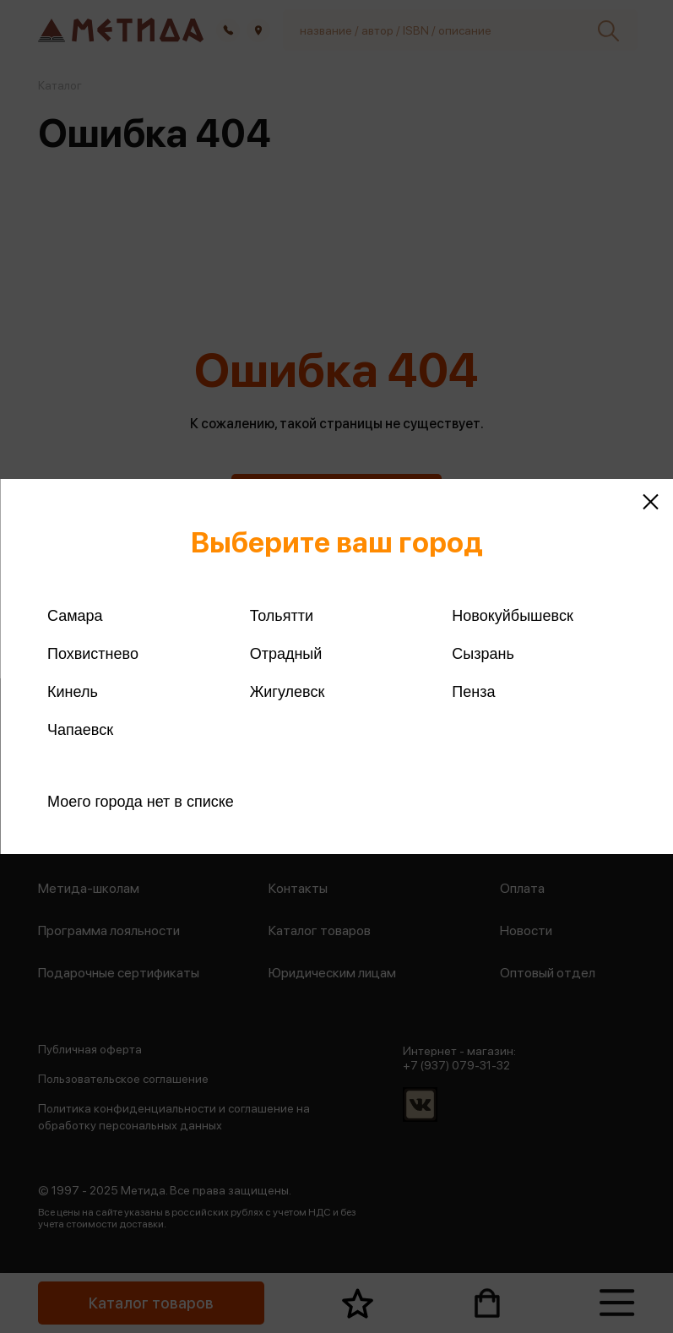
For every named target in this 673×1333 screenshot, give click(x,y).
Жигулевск (287, 691)
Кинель (72, 691)
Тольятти (281, 615)
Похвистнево (92, 653)
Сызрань (483, 653)
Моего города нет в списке (140, 801)
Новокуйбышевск (512, 615)
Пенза (473, 691)
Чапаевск (80, 729)
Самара (75, 615)
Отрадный (286, 653)
